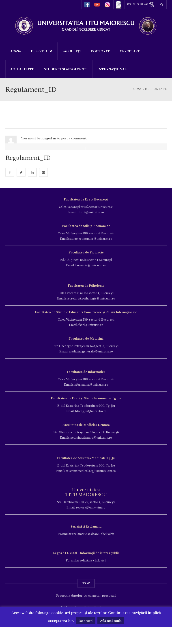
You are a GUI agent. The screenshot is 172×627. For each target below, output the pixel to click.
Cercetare (130, 51)
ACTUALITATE (22, 69)
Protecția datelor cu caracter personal (86, 596)
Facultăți (71, 51)
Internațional (112, 69)
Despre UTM (41, 51)
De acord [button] (86, 621)
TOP (86, 583)
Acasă (15, 51)
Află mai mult (110, 621)
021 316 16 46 (141, 4)
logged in (48, 138)
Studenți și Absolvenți (66, 69)
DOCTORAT (100, 51)
